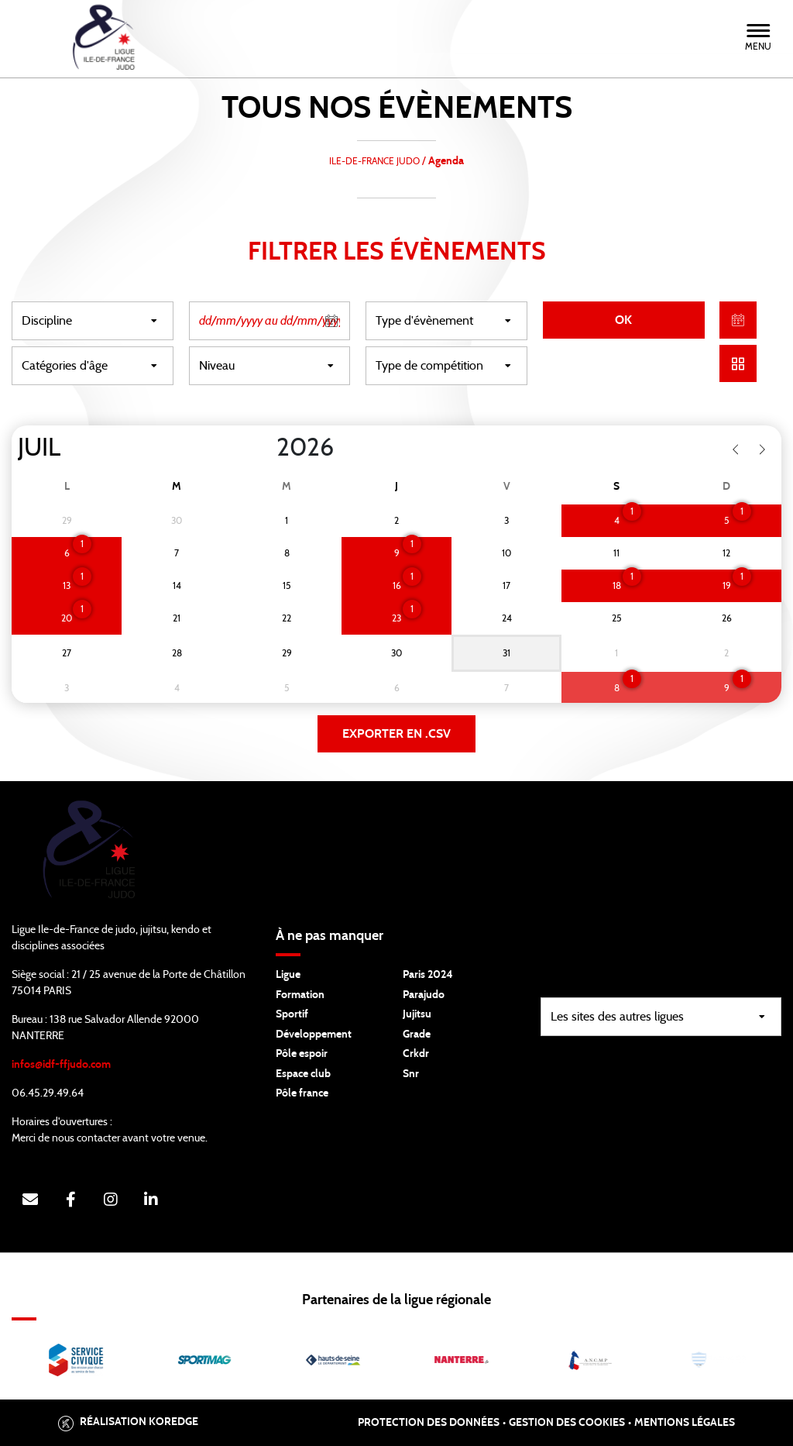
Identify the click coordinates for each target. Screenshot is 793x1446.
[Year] (264, 448)
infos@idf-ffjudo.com (61, 1064)
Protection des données (428, 1422)
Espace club (303, 1074)
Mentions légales (684, 1422)
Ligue (288, 974)
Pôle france (302, 1093)
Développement (314, 1034)
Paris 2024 (428, 974)
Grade (417, 1034)
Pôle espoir (302, 1053)
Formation (300, 995)
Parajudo (424, 995)
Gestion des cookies (567, 1422)
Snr (411, 1074)
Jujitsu (417, 1014)
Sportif (292, 1014)
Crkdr (416, 1053)
